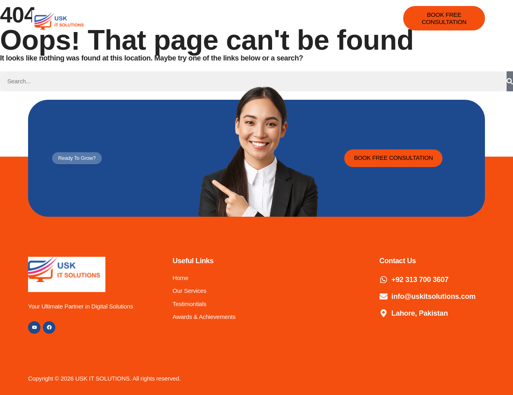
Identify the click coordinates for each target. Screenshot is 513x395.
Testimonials (245, 14)
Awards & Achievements (308, 14)
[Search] (510, 81)
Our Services (196, 14)
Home (156, 14)
